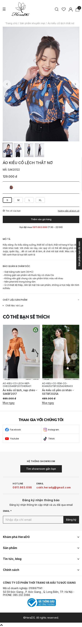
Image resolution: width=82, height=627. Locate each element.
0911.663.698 (22, 487)
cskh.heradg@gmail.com (53, 487)
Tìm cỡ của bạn (12, 211)
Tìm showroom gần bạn (41, 468)
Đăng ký (71, 519)
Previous (7, 84)
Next (75, 84)
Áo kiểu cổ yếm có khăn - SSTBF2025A (58, 392)
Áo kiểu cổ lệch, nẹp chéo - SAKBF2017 (20, 392)
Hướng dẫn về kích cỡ (68, 211)
